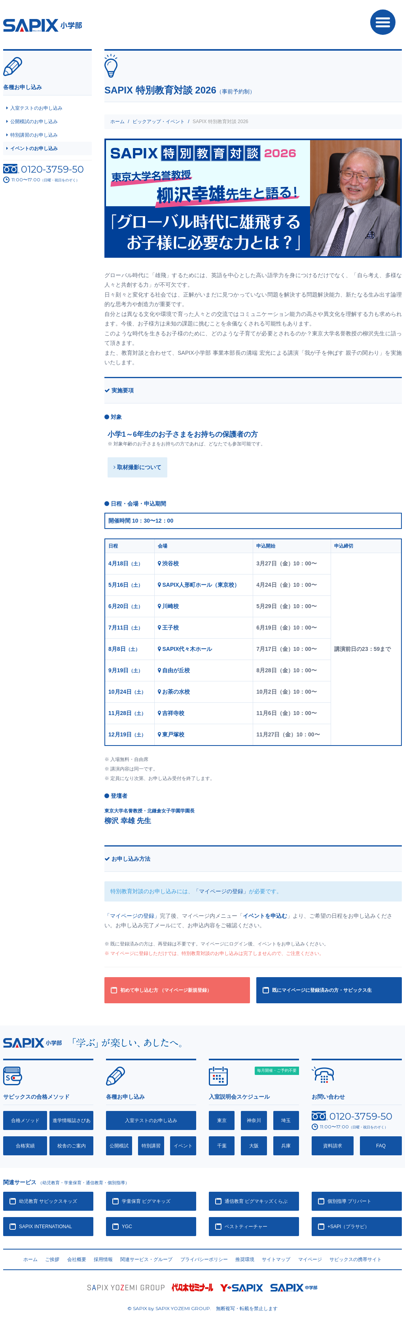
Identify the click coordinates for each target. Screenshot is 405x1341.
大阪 (254, 1146)
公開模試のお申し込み (34, 121)
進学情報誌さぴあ (72, 1120)
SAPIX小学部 (42, 25)
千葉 (222, 1146)
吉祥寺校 (171, 713)
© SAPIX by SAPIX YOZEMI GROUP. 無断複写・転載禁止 (202, 1308)
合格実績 (25, 1146)
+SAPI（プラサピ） (348, 1226)
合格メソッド (25, 1120)
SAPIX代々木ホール (185, 649)
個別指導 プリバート (349, 1201)
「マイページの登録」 (221, 891)
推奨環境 (244, 1259)
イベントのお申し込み (34, 148)
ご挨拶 (52, 1259)
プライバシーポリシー (204, 1259)
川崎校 (168, 606)
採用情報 (103, 1259)
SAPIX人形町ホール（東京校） (199, 585)
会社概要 (76, 1259)
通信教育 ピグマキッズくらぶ (256, 1201)
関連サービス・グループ (146, 1259)
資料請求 (332, 1146)
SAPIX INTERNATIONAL (45, 1226)
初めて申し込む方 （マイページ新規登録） (166, 990)
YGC (127, 1226)
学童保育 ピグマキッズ (146, 1201)
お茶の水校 (174, 692)
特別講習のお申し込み (34, 135)
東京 (222, 1120)
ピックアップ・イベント (158, 121)
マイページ (310, 1259)
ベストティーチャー (246, 1226)
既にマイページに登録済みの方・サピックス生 (322, 990)
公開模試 (119, 1146)
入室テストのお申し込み (36, 108)
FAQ (381, 1146)
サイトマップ (276, 1259)
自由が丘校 (174, 670)
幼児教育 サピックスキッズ (48, 1201)
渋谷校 (168, 563)
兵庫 (286, 1146)
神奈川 (254, 1120)
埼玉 (286, 1120)
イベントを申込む (265, 916)
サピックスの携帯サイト (355, 1259)
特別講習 (151, 1146)
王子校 (168, 627)
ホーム (117, 121)
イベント (183, 1146)
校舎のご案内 (71, 1146)
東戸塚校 (171, 734)
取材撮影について (137, 467)
